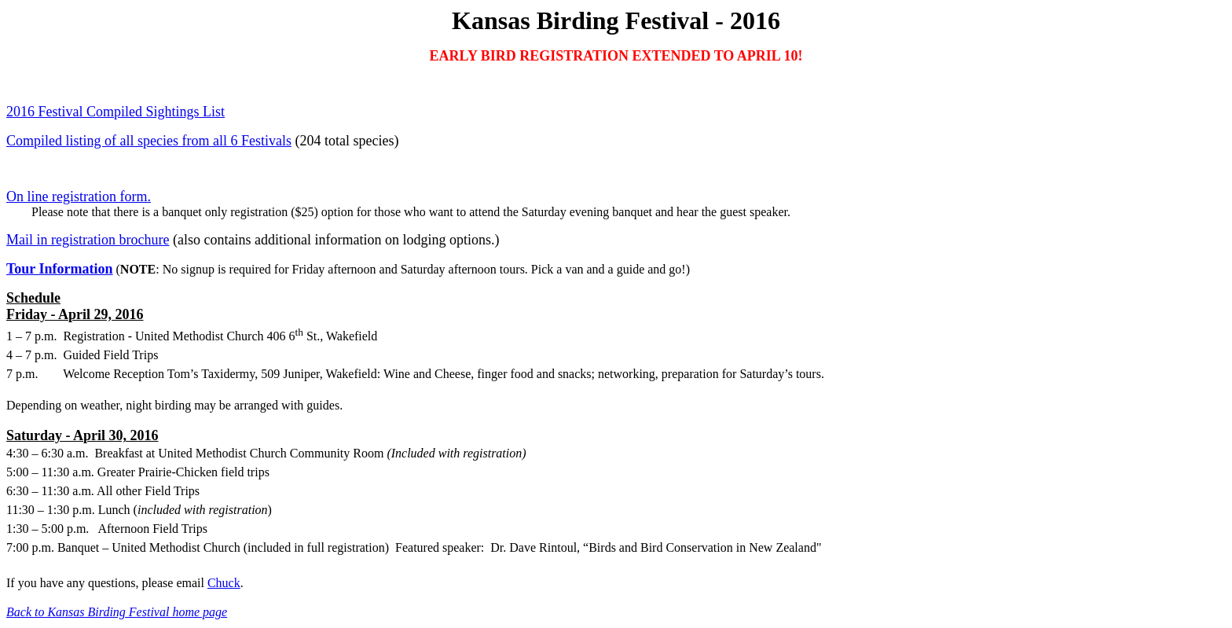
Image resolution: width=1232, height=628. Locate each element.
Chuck (223, 582)
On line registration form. (78, 196)
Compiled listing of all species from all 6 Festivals (149, 141)
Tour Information (59, 269)
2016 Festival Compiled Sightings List (115, 111)
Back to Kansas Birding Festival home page (116, 612)
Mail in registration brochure (87, 240)
